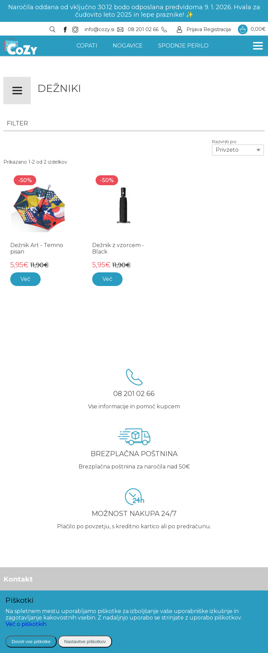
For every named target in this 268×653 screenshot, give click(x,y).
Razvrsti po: (224, 141)
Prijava (194, 29)
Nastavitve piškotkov (84, 641)
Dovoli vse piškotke (31, 641)
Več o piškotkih (25, 624)
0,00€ (252, 30)
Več (25, 279)
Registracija (217, 29)
